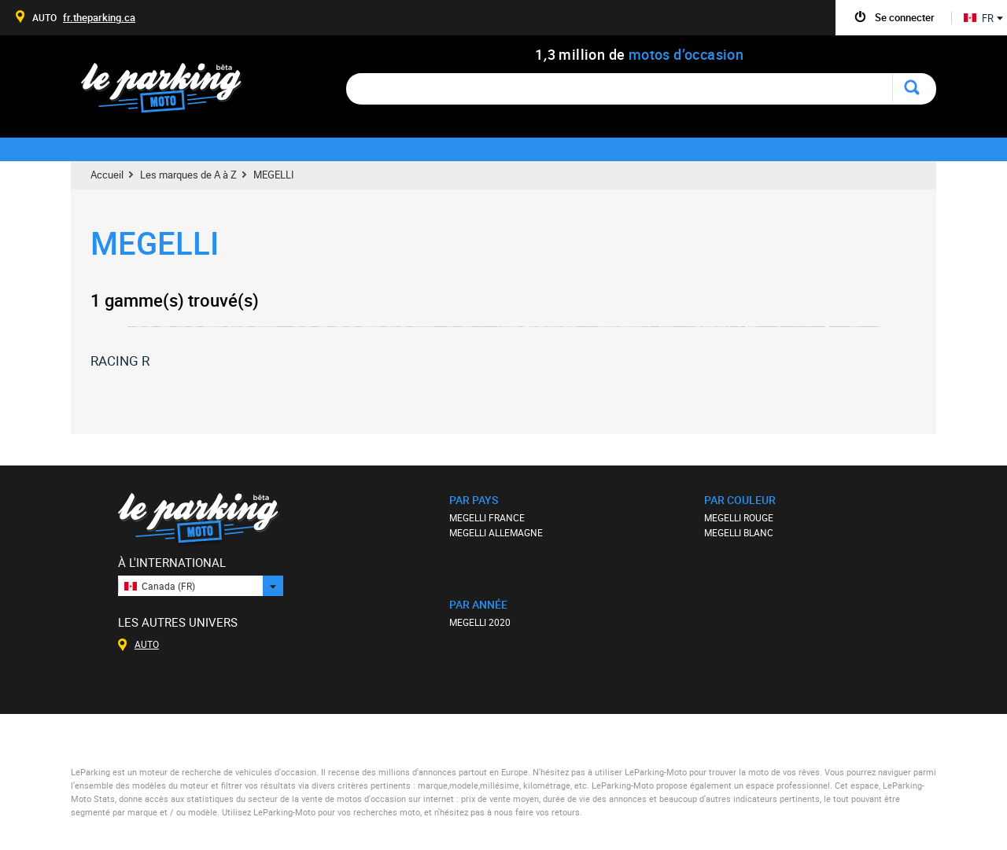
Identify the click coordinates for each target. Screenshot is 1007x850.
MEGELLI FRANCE (487, 517)
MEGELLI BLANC (738, 532)
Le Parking (170, 92)
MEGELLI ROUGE (738, 517)
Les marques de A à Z (188, 174)
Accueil (107, 174)
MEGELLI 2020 (480, 622)
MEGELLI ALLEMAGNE (496, 532)
